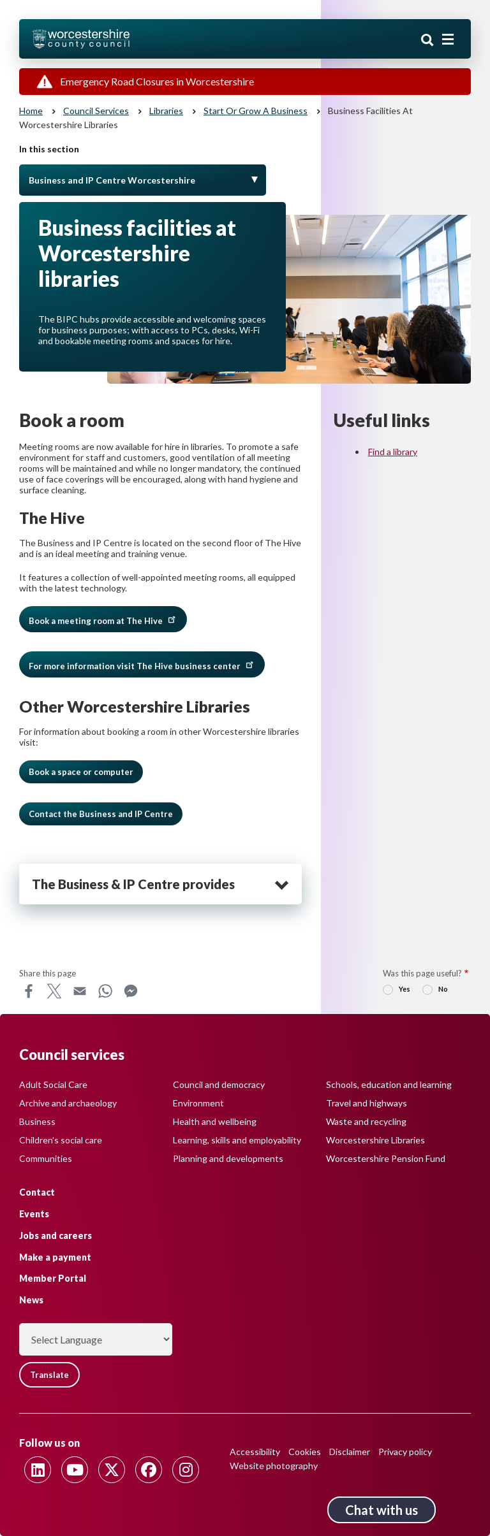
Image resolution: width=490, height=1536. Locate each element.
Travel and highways (366, 1103)
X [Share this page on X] (54, 991)
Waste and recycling (366, 1121)
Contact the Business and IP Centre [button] (101, 814)
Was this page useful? (422, 973)
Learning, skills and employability (237, 1139)
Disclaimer (349, 1451)
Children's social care (60, 1139)
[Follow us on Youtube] (74, 1469)
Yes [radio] (404, 989)
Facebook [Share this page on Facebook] (28, 991)
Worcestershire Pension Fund (385, 1158)
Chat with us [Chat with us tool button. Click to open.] (381, 1510)
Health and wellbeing (214, 1121)
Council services (96, 110)
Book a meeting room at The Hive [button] (103, 619)
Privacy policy (405, 1451)
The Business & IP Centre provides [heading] (133, 884)
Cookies (304, 1451)
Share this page (47, 973)
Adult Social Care (53, 1084)
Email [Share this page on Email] (79, 991)
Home (31, 110)
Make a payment (55, 1257)
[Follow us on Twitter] (111, 1469)
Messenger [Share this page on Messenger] (130, 991)
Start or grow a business (256, 110)
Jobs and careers (55, 1235)
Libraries (166, 110)
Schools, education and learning (389, 1084)
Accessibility (255, 1451)
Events (34, 1213)
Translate (49, 1375)
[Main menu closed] (448, 39)
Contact (37, 1192)
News (31, 1299)
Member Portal (52, 1278)
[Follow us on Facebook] (148, 1469)
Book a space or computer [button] (81, 772)
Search (427, 40)
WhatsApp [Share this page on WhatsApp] (105, 991)
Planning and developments (228, 1158)
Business (37, 1121)
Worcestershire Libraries (375, 1139)
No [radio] (443, 989)
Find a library (392, 451)
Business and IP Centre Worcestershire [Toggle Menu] (112, 180)
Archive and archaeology (68, 1103)
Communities (45, 1158)
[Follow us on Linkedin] (37, 1469)
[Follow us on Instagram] (185, 1469)
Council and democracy (219, 1084)
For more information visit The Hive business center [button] (142, 664)
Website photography (274, 1465)
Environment (198, 1103)
